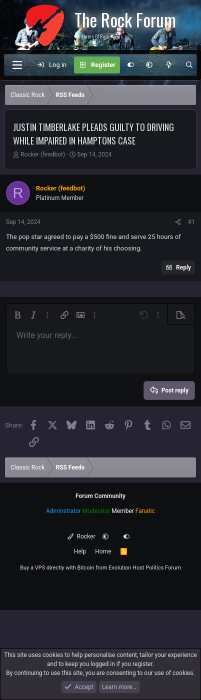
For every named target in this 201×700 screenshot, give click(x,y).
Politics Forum (163, 567)
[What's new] (168, 65)
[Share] (178, 222)
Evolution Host (126, 567)
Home (103, 551)
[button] (149, 65)
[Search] (189, 65)
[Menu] (17, 65)
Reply (183, 267)
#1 (191, 222)
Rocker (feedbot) (42, 154)
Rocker (81, 536)
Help (80, 551)
